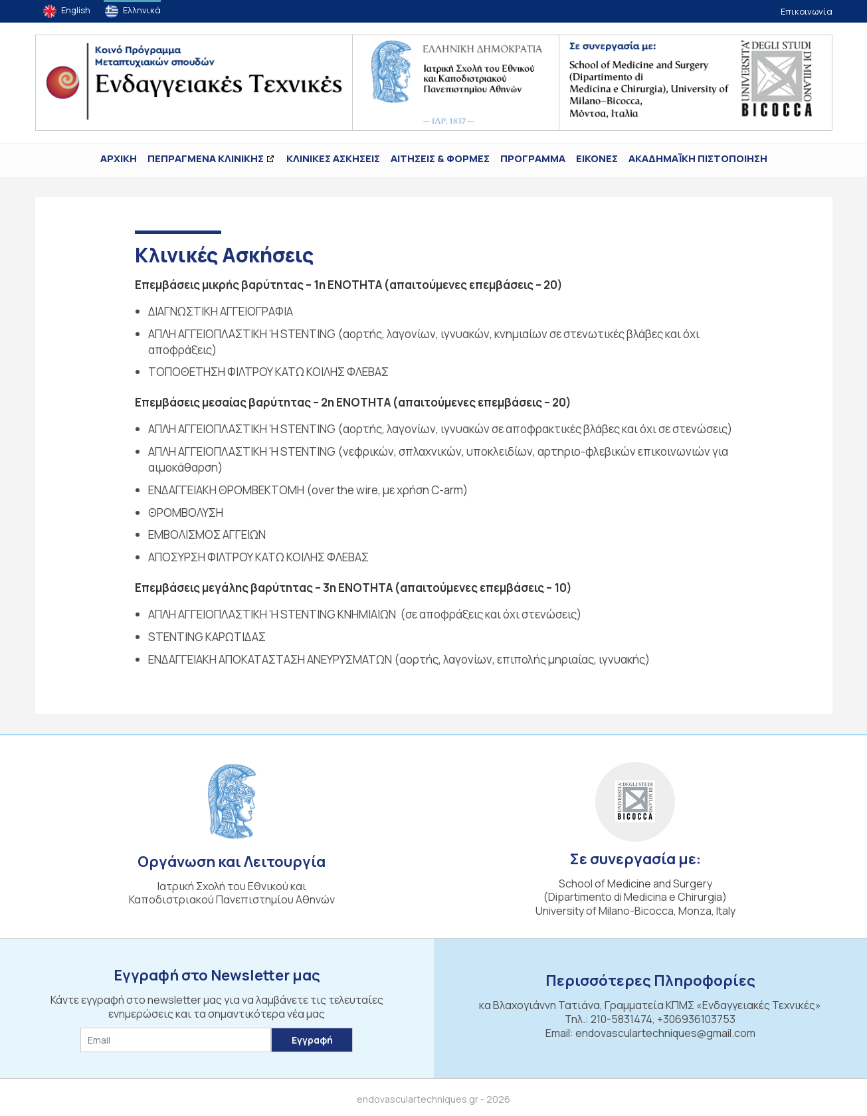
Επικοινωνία (806, 11)
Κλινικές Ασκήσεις (333, 158)
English (75, 10)
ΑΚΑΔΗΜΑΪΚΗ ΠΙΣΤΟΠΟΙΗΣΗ (697, 158)
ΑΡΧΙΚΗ (118, 158)
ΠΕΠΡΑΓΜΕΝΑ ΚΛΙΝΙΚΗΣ (205, 158)
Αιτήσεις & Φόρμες (440, 158)
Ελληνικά (142, 10)
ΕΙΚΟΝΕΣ (597, 158)
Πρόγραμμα (532, 158)
